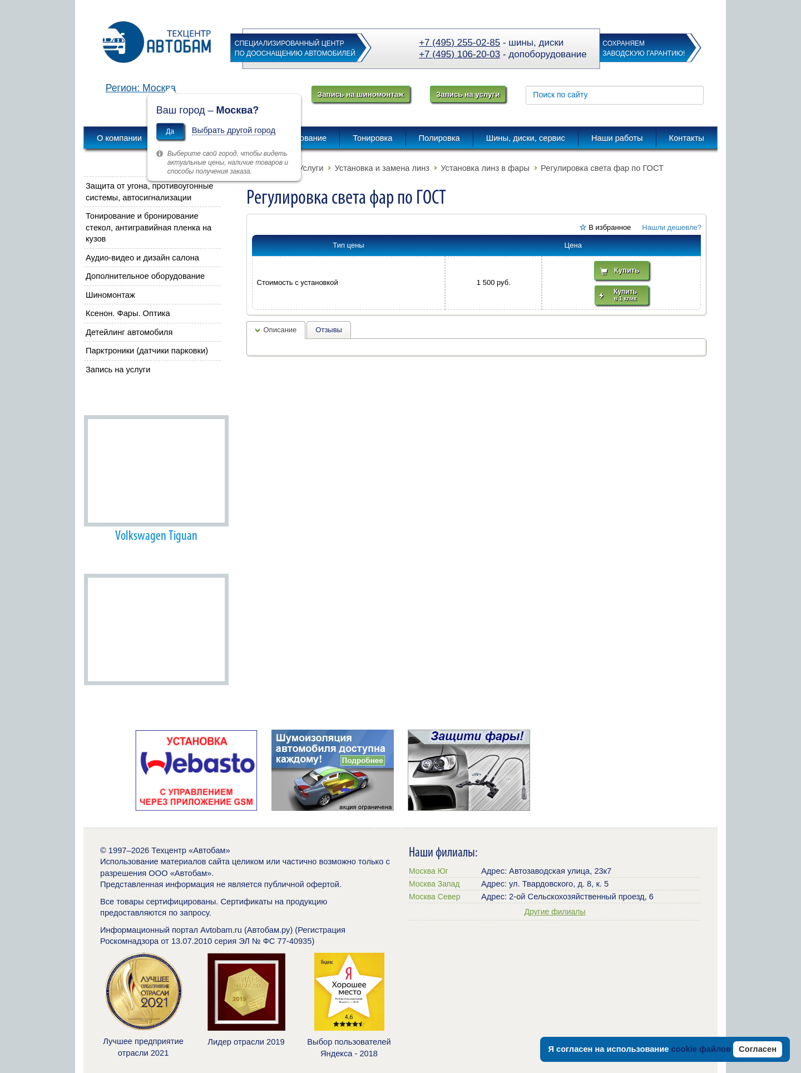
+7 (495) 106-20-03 (459, 54)
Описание (280, 330)
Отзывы (328, 330)
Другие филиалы (554, 911)
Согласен (758, 1049)
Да (170, 131)
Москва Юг (428, 871)
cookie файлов (701, 1049)
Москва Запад (434, 883)
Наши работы (113, 399)
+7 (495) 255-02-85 (459, 42)
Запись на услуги (468, 94)
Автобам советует (121, 557)
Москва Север (434, 896)
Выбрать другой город (233, 130)
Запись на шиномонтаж (361, 94)
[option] (196, 770)
